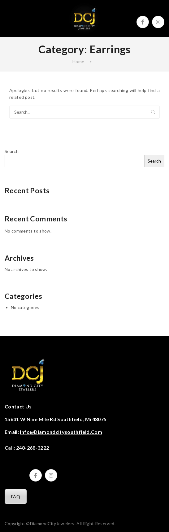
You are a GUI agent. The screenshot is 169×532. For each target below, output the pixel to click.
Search (153, 112)
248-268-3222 (32, 448)
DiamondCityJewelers (52, 523)
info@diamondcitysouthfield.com (61, 432)
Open (9, 18)
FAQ (15, 496)
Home (78, 61)
